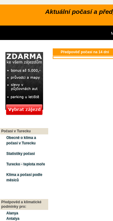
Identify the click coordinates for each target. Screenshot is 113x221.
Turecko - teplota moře (25, 164)
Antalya (12, 218)
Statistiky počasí (20, 154)
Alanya (12, 213)
